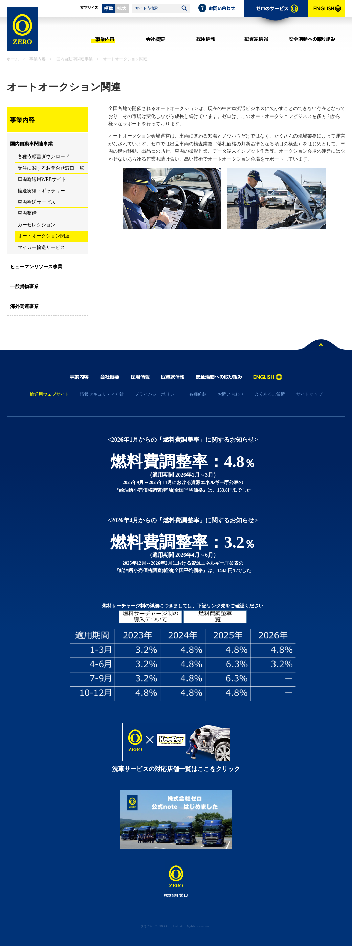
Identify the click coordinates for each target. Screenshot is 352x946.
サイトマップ (309, 394)
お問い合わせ (221, 8)
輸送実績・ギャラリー (41, 190)
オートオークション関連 (44, 235)
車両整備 (27, 213)
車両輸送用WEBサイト (42, 179)
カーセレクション (37, 224)
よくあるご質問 (270, 394)
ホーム (13, 59)
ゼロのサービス (276, 15)
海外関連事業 (24, 306)
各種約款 (198, 394)
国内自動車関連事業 (74, 59)
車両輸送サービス (37, 202)
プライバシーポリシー (157, 394)
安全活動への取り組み (312, 39)
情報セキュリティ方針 (102, 394)
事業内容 (105, 39)
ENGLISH (326, 15)
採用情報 (205, 39)
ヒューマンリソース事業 (36, 266)
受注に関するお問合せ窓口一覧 (51, 168)
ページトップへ (321, 345)
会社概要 (155, 39)
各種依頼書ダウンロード (44, 156)
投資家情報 (256, 39)
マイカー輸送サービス (41, 247)
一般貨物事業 (24, 286)
